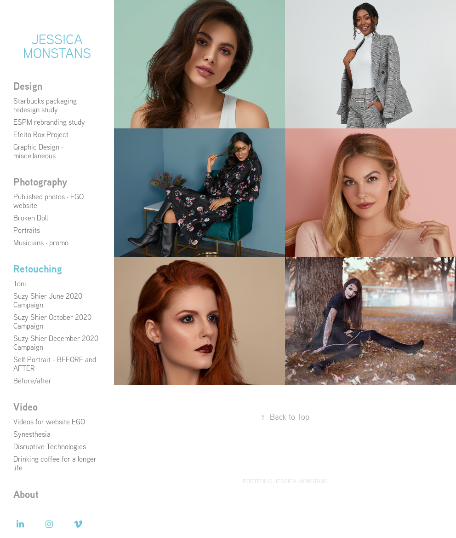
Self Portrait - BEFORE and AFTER (54, 364)
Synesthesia (32, 434)
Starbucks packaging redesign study (45, 105)
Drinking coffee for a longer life (55, 463)
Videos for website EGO (49, 421)
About (26, 494)
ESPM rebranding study (49, 122)
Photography (40, 182)
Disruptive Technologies (49, 446)
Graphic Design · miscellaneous (38, 151)
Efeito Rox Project (40, 134)
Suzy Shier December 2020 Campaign (55, 343)
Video (25, 407)
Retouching (37, 269)
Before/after (32, 380)
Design (28, 86)
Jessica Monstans (57, 46)
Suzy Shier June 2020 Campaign (47, 300)
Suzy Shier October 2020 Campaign (52, 321)
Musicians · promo (40, 242)
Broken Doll (30, 217)
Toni (19, 283)
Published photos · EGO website (48, 201)
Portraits (26, 230)
